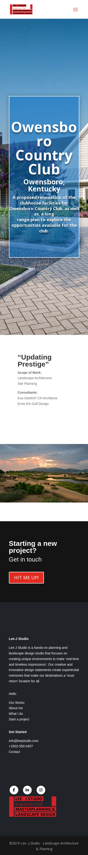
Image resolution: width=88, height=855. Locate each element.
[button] (5, 473)
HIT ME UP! (26, 577)
